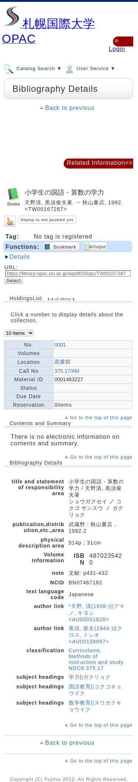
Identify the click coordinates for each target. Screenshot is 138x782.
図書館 (62, 362)
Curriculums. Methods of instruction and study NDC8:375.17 (96, 659)
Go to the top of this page (101, 417)
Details (20, 257)
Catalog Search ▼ (32, 68)
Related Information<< (100, 163)
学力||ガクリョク (90, 677)
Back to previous (70, 108)
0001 (60, 345)
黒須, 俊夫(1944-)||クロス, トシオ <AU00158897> (96, 634)
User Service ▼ (90, 68)
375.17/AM (66, 371)
